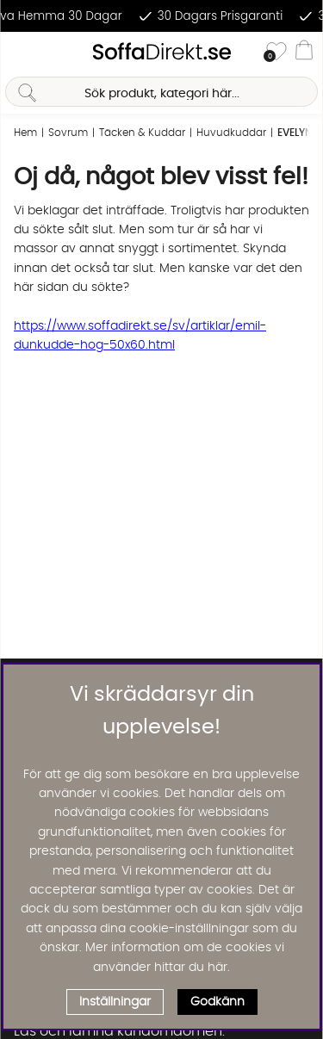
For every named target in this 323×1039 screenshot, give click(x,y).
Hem (25, 132)
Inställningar (115, 1002)
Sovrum (68, 132)
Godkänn (217, 1002)
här (217, 968)
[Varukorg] (304, 52)
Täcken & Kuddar (142, 132)
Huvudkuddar (231, 132)
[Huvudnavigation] (20, 52)
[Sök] (161, 92)
